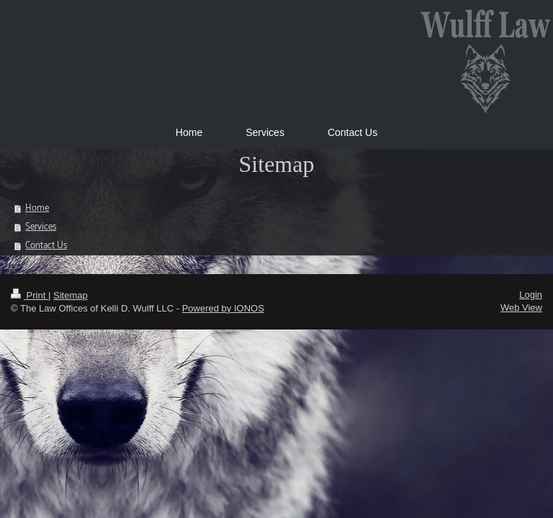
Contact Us (46, 245)
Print (29, 295)
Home (37, 208)
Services (40, 227)
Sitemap (70, 295)
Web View (521, 307)
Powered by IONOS (223, 308)
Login (530, 294)
